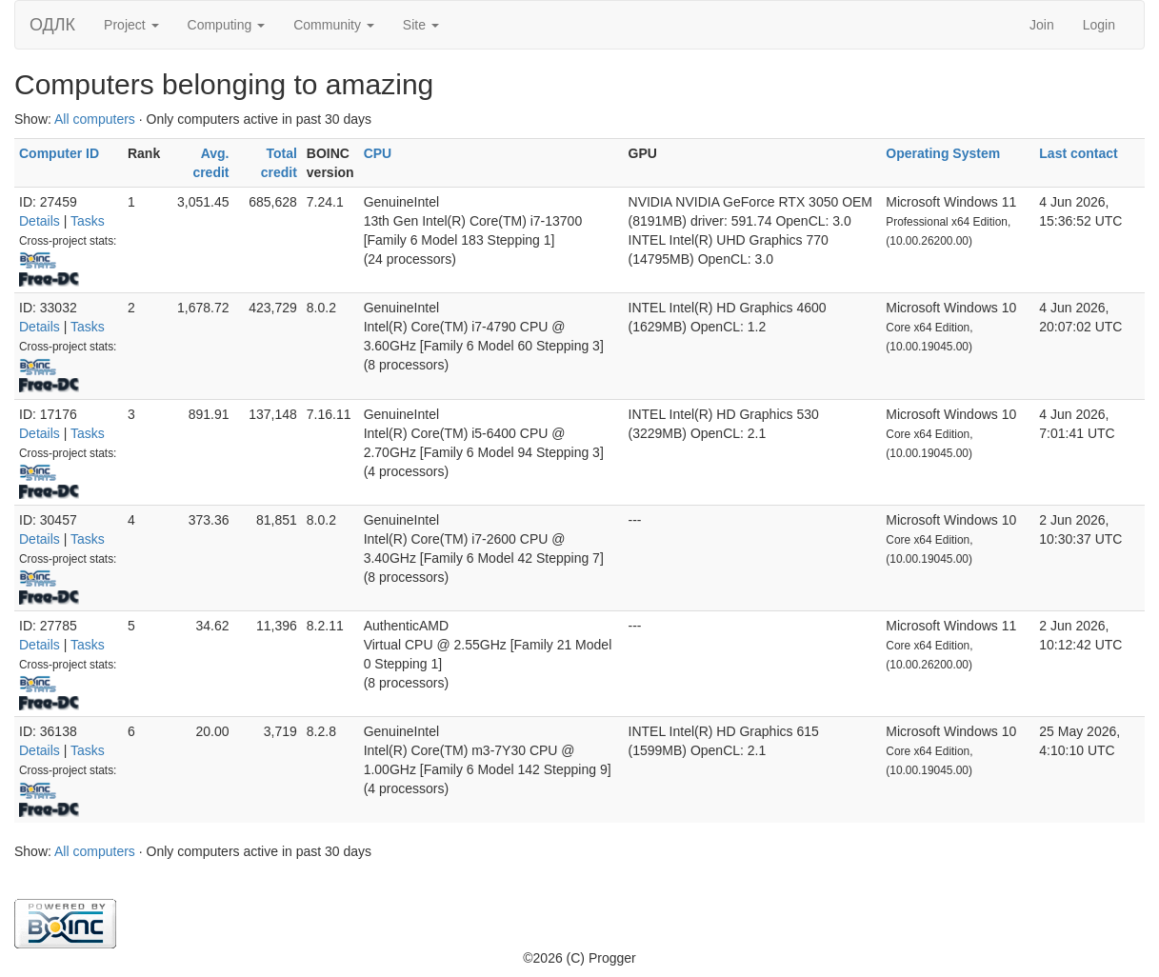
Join (1041, 24)
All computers (94, 119)
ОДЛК (52, 24)
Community (333, 24)
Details (39, 221)
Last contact (1078, 153)
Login (1099, 24)
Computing (227, 24)
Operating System (943, 153)
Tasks (87, 221)
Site (421, 24)
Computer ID (59, 153)
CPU (378, 153)
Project (131, 24)
